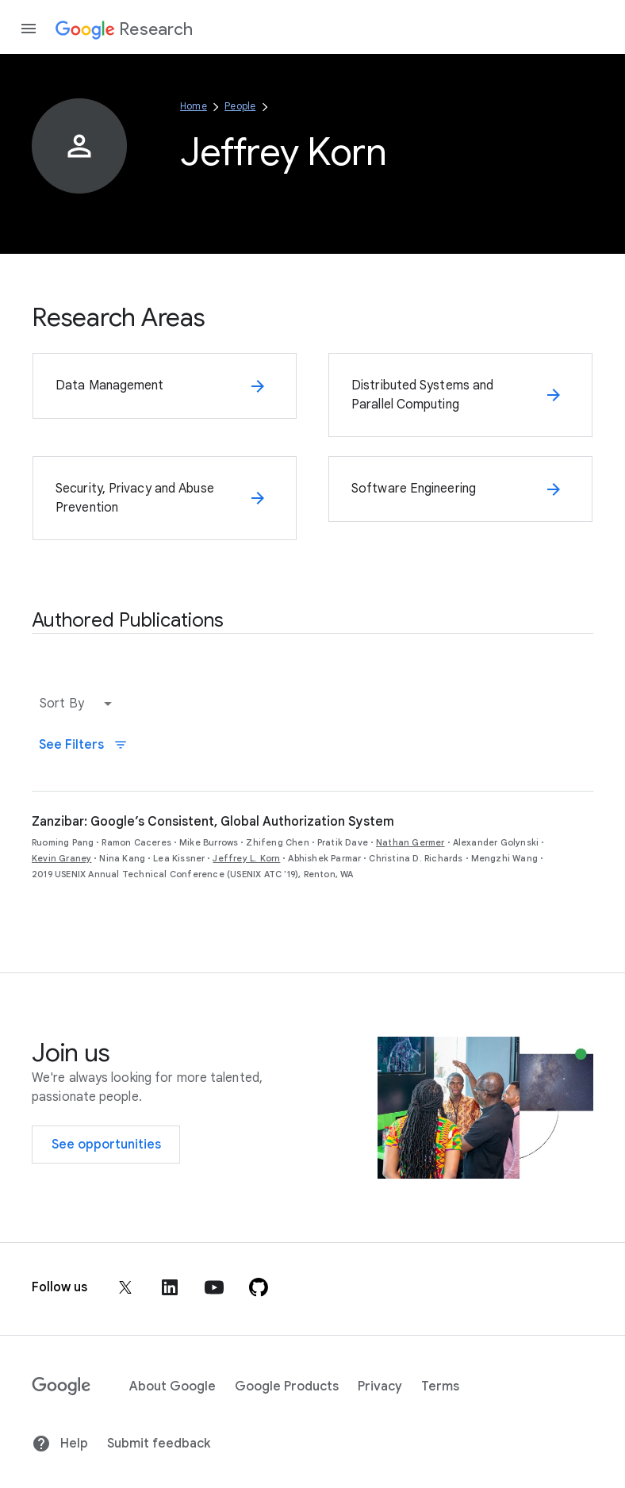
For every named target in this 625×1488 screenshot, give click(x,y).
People (239, 106)
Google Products (287, 1386)
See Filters (83, 745)
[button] (79, 703)
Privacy (380, 1386)
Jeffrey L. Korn (246, 858)
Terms (440, 1386)
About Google (172, 1386)
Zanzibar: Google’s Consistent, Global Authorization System (213, 822)
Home (193, 106)
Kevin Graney (61, 858)
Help (60, 1443)
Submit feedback (158, 1444)
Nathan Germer (410, 842)
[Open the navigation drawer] (29, 29)
